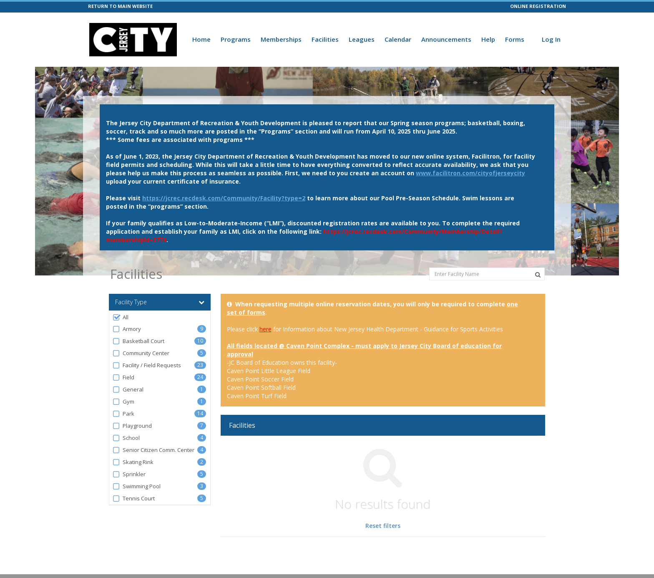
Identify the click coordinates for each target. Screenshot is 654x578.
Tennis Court (133, 498)
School (126, 438)
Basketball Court (138, 341)
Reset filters (382, 526)
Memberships (281, 39)
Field (123, 377)
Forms (514, 39)
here (265, 329)
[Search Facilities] (538, 275)
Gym (123, 402)
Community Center (140, 353)
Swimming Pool (136, 486)
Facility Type (159, 302)
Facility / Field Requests (146, 365)
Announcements (446, 39)
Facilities (325, 39)
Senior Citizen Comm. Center (153, 450)
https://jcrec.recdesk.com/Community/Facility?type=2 (223, 198)
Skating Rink (132, 462)
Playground (132, 426)
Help (488, 39)
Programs (236, 39)
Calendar (398, 39)
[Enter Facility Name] (487, 274)
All (120, 317)
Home (201, 39)
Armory (126, 329)
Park (123, 414)
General (127, 390)
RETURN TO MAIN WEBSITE (120, 6)
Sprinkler (129, 474)
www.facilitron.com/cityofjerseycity (470, 173)
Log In (551, 39)
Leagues (362, 39)
